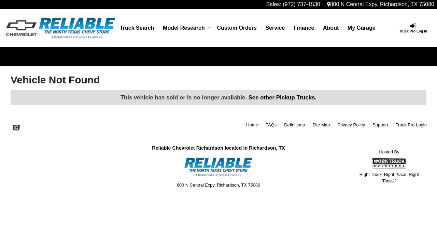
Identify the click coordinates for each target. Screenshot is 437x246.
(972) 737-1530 (301, 4)
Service (275, 28)
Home (252, 124)
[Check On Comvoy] (16, 128)
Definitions (294, 124)
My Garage (362, 28)
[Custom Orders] (237, 28)
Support (380, 124)
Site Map (321, 124)
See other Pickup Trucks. (283, 97)
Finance (304, 28)
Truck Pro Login (411, 124)
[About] (331, 28)
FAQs (271, 124)
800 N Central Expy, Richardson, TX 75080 (380, 4)
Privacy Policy (351, 124)
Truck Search (137, 28)
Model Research (185, 28)
